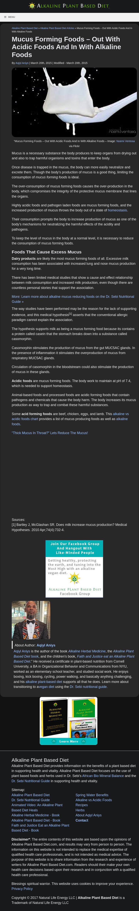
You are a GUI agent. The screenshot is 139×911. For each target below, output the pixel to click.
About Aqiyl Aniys (89, 815)
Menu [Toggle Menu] (9, 17)
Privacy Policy (22, 889)
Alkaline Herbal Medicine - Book (35, 815)
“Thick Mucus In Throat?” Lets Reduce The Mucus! (50, 433)
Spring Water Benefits (92, 795)
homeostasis (117, 210)
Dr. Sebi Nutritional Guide (31, 781)
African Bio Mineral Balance (103, 776)
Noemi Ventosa (125, 141)
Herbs (80, 810)
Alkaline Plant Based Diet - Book (36, 820)
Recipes (82, 805)
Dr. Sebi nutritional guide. (89, 687)
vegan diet (46, 687)
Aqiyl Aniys (22, 63)
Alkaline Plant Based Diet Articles (57, 28)
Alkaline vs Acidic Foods (94, 800)
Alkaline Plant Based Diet (25, 28)
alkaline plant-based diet (44, 682)
